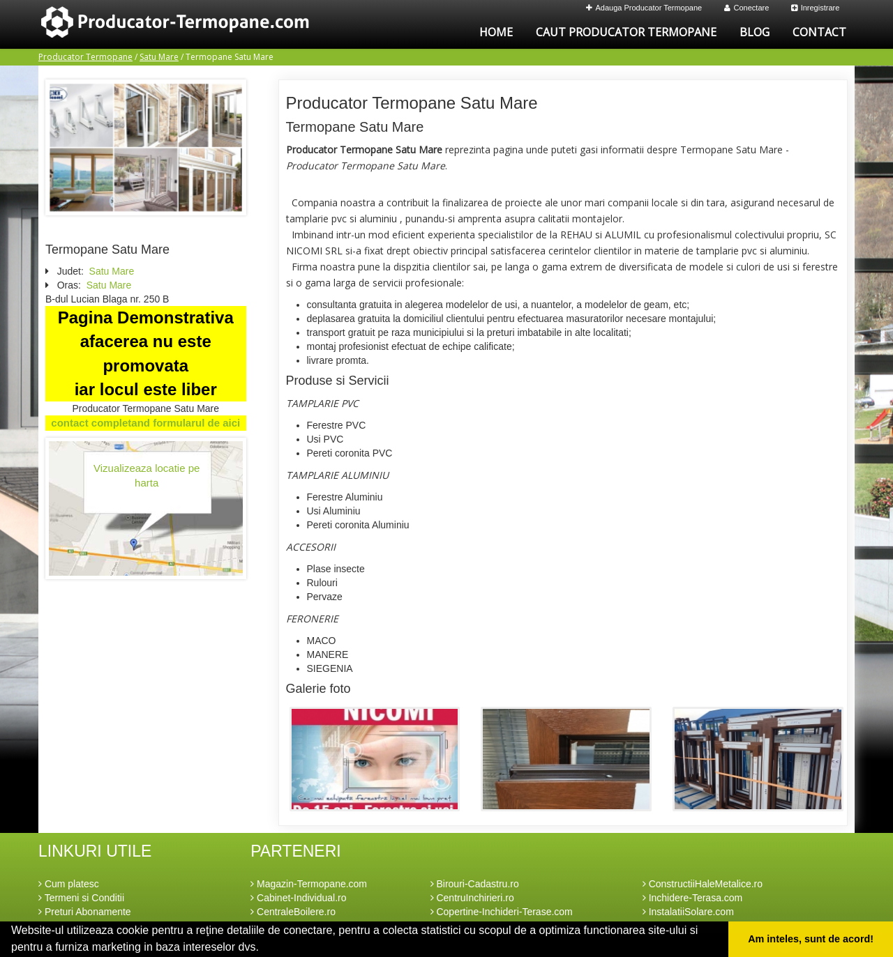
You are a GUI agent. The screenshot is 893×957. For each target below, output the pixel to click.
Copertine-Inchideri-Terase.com (501, 911)
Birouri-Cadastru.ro (474, 883)
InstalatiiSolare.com (688, 911)
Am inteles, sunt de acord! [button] (810, 938)
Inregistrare (815, 7)
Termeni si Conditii (81, 897)
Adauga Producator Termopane (644, 7)
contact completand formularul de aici (145, 423)
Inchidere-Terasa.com (693, 897)
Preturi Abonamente (84, 911)
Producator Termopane (85, 57)
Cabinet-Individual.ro (298, 897)
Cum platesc (68, 883)
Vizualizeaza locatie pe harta (146, 475)
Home (496, 32)
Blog (755, 32)
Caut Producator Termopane (626, 32)
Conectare (747, 7)
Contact (819, 32)
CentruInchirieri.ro (472, 897)
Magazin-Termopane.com (308, 883)
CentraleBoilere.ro (293, 911)
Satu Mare (159, 57)
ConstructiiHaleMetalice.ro (703, 883)
